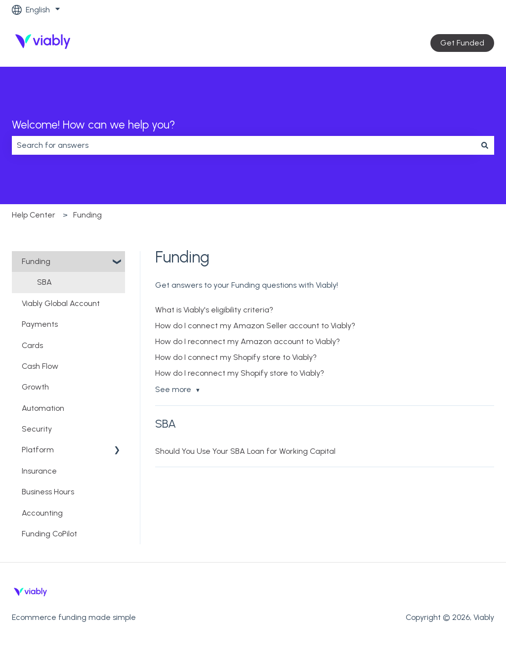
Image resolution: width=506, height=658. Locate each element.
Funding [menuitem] (36, 261)
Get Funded (462, 42)
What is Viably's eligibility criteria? (214, 309)
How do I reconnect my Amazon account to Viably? (247, 341)
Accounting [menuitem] (42, 513)
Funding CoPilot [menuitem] (49, 533)
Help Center (33, 214)
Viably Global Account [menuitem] (61, 303)
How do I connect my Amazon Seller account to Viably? (255, 325)
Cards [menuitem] (32, 345)
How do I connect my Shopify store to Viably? (236, 357)
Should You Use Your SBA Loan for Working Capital (245, 451)
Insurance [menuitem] (39, 471)
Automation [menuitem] (43, 408)
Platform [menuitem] (38, 449)
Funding (87, 214)
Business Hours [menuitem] (48, 491)
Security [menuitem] (37, 429)
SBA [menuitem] (44, 282)
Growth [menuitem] (35, 387)
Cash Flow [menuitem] (40, 366)
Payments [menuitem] (40, 324)
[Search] (484, 145)
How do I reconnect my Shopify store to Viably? (239, 373)
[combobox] (243, 145)
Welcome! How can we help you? (93, 125)
